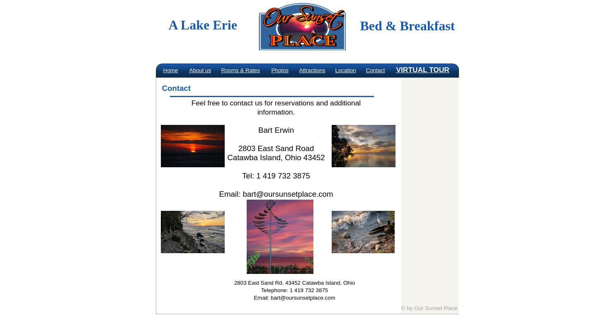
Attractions (312, 70)
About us (200, 70)
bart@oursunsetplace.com (288, 194)
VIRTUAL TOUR (422, 70)
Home (170, 70)
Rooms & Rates (240, 70)
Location (345, 70)
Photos (280, 70)
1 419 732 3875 (309, 290)
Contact (375, 70)
